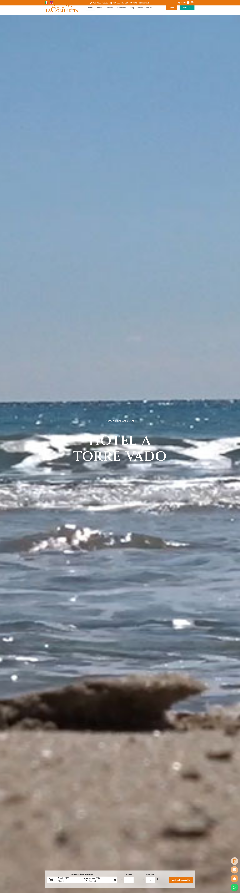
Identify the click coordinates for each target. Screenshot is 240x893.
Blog (132, 7)
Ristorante (121, 7)
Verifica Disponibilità (181, 880)
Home (91, 7)
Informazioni (144, 7)
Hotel (99, 7)
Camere (109, 7)
